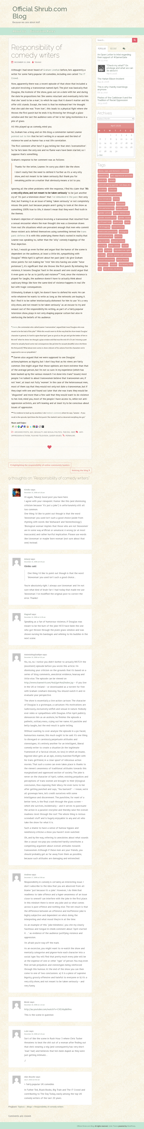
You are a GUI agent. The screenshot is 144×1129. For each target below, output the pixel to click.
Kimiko (27, 489)
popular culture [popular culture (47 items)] (117, 241)
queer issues (55, 436)
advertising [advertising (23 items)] (103, 176)
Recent (113, 49)
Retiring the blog (81, 470)
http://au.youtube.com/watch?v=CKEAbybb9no (48, 1009)
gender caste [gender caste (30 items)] (121, 208)
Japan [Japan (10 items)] (127, 222)
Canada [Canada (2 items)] (112, 180)
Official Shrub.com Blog (39, 12)
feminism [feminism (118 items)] (121, 204)
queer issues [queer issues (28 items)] (114, 246)
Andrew (27, 874)
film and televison (39, 436)
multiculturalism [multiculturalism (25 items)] (105, 236)
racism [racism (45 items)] (125, 246)
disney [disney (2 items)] (116, 199)
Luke (26, 1031)
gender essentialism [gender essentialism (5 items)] (107, 218)
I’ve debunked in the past (65, 196)
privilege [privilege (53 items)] (102, 246)
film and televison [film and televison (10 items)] (106, 208)
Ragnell (27, 614)
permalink (70, 436)
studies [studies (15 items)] (113, 264)
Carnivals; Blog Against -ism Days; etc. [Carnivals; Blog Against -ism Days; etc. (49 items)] (114, 185)
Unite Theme (113, 1126)
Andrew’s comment (53, 413)
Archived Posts (21, 432)
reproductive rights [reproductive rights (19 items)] (122, 250)
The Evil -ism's (69, 432)
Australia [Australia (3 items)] (102, 180)
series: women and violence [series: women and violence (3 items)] (119, 255)
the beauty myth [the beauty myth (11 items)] (126, 264)
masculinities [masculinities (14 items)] (118, 227)
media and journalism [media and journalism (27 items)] (107, 232)
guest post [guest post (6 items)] (117, 222)
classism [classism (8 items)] (112, 190)
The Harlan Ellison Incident (110, 79)
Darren (14, 327)
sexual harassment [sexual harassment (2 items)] (106, 260)
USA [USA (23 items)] (99, 269)
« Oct (100, 155)
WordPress (131, 1126)
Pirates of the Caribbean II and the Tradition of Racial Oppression (114, 99)
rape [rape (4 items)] (100, 250)
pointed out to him (21, 136)
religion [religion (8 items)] (108, 250)
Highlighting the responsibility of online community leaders (40, 465)
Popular (102, 49)
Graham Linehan (51, 69)
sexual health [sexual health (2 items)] (122, 260)
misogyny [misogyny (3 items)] (123, 232)
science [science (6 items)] (101, 255)
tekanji (38, 62)
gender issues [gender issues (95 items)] (124, 218)
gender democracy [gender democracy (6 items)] (121, 213)
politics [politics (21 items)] (118, 236)
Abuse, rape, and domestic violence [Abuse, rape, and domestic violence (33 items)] (113, 171)
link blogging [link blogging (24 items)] (104, 227)
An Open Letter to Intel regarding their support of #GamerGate (114, 55)
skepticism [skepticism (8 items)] (103, 264)
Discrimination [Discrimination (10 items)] (104, 199)
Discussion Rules (42, 31)
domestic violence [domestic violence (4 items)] (106, 204)
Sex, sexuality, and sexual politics (46, 432)
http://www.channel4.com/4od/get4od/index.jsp (48, 682)
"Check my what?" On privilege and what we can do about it (120, 68)
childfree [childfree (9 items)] (102, 190)
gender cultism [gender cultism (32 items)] (104, 213)
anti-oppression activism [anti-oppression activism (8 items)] (121, 176)
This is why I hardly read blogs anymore (112, 88)
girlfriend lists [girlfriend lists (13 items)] (104, 222)
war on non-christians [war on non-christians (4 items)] (113, 269)
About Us (19, 31)
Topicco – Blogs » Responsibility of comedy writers (40, 1107)
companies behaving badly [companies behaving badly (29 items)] (109, 194)
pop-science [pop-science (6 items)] (103, 241)
